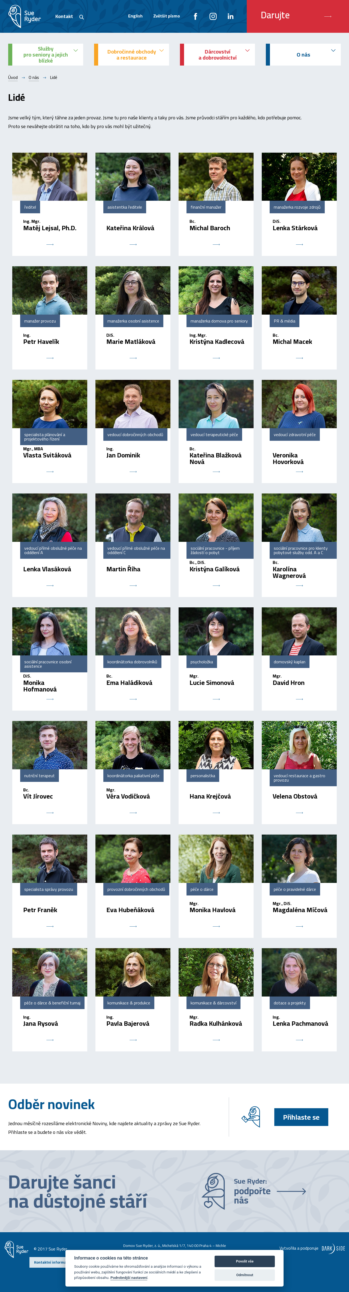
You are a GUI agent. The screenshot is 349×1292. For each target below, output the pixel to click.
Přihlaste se (301, 1117)
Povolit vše (244, 1261)
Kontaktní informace (52, 1262)
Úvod (13, 77)
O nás (34, 77)
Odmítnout (244, 1275)
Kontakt (64, 16)
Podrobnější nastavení (128, 1277)
